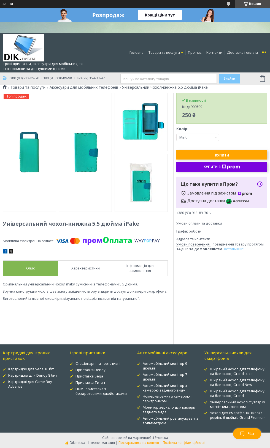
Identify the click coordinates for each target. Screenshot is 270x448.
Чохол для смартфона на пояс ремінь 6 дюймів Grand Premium (238, 415)
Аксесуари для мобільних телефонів (84, 87)
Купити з (222, 166)
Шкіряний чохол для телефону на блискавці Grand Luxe (237, 371)
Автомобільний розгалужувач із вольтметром (170, 420)
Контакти (214, 52)
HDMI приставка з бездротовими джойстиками (101, 391)
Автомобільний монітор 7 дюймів (165, 377)
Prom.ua (161, 437)
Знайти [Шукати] (229, 78)
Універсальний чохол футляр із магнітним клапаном (237, 404)
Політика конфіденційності (184, 442)
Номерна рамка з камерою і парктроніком (167, 398)
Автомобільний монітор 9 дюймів (165, 366)
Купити (222, 155)
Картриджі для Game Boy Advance (30, 384)
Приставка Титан (90, 382)
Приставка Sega (89, 376)
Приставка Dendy (90, 369)
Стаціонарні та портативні (97, 363)
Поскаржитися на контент (138, 442)
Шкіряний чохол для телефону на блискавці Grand (237, 393)
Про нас (195, 52)
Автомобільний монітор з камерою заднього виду (165, 388)
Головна (136, 52)
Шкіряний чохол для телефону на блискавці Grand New (237, 382)
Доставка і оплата (242, 52)
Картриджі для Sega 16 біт (31, 368)
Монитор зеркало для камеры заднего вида (169, 409)
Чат (247, 433)
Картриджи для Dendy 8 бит (32, 375)
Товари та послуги (164, 52)
